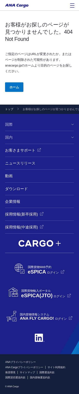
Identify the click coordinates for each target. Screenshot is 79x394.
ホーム (14, 87)
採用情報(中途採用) (21, 227)
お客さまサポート (20, 150)
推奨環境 (10, 372)
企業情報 (12, 201)
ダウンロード (16, 189)
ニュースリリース (20, 163)
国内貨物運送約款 (40, 377)
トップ (9, 109)
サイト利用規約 (56, 367)
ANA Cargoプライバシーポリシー (24, 367)
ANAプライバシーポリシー (20, 362)
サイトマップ (27, 372)
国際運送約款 (47, 372)
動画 (9, 176)
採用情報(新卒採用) (21, 214)
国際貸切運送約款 (15, 377)
